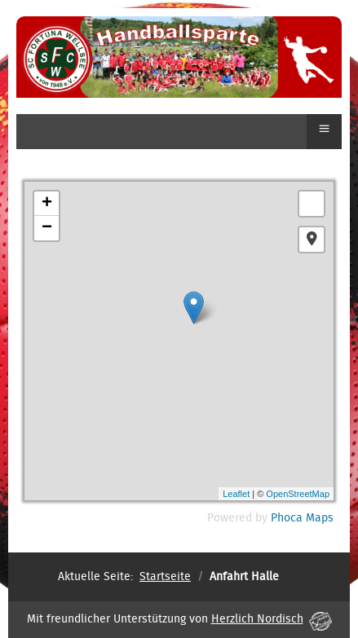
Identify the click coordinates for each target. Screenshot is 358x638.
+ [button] (47, 203)
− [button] (47, 228)
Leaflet (236, 494)
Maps (320, 518)
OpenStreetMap (297, 494)
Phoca (287, 518)
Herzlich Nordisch (271, 619)
